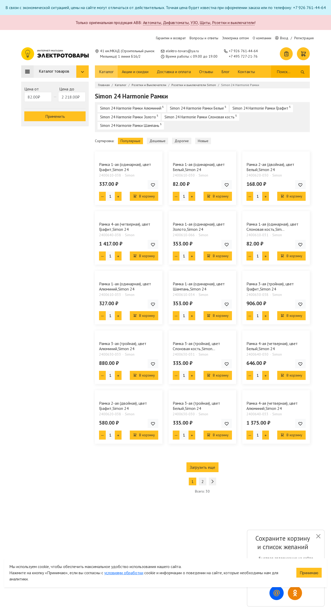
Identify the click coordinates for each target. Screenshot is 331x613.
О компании (262, 38)
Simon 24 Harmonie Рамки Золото (128, 116)
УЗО (194, 22)
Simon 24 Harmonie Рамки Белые (197, 108)
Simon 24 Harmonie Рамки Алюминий (130, 108)
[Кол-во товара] (110, 196)
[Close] (318, 536)
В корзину (144, 196)
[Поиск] (288, 71)
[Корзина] (303, 53)
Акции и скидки (135, 71)
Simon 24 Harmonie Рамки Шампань (129, 125)
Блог (225, 71)
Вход (281, 38)
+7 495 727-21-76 (243, 56)
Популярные (130, 141)
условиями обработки (123, 563)
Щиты (205, 22)
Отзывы (206, 71)
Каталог (106, 71)
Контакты (246, 71)
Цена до (66, 88)
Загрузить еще (202, 467)
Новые (203, 141)
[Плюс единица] (118, 196)
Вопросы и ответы (204, 38)
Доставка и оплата (174, 71)
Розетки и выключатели (233, 22)
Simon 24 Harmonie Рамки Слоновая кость (199, 116)
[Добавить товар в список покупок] (153, 184)
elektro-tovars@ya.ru (182, 51)
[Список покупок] (286, 53)
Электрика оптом (235, 38)
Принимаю (309, 563)
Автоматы (152, 22)
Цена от (31, 88)
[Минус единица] (102, 196)
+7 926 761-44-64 (243, 51)
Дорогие (182, 141)
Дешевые (157, 141)
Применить (55, 116)
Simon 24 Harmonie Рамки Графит (260, 108)
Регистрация (304, 38)
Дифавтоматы (176, 22)
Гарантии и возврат (171, 38)
